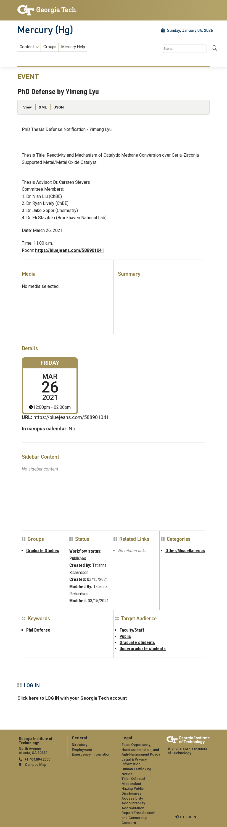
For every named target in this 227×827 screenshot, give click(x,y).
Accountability (133, 803)
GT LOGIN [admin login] (188, 817)
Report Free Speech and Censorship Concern (138, 818)
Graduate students (137, 642)
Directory (79, 745)
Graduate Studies (42, 550)
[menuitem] (52, 47)
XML (43, 107)
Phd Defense (38, 630)
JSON (59, 107)
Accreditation (133, 808)
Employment (82, 750)
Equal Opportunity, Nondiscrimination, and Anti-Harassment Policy (141, 749)
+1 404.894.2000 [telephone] (37, 759)
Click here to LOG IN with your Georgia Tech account (72, 698)
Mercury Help (73, 47)
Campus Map (35, 765)
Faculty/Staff (132, 630)
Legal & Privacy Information (134, 761)
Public (125, 636)
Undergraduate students (143, 648)
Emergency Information (91, 754)
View (27, 107)
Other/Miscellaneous (185, 550)
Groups (49, 47)
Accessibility (132, 798)
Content (27, 47)
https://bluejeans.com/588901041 (69, 250)
